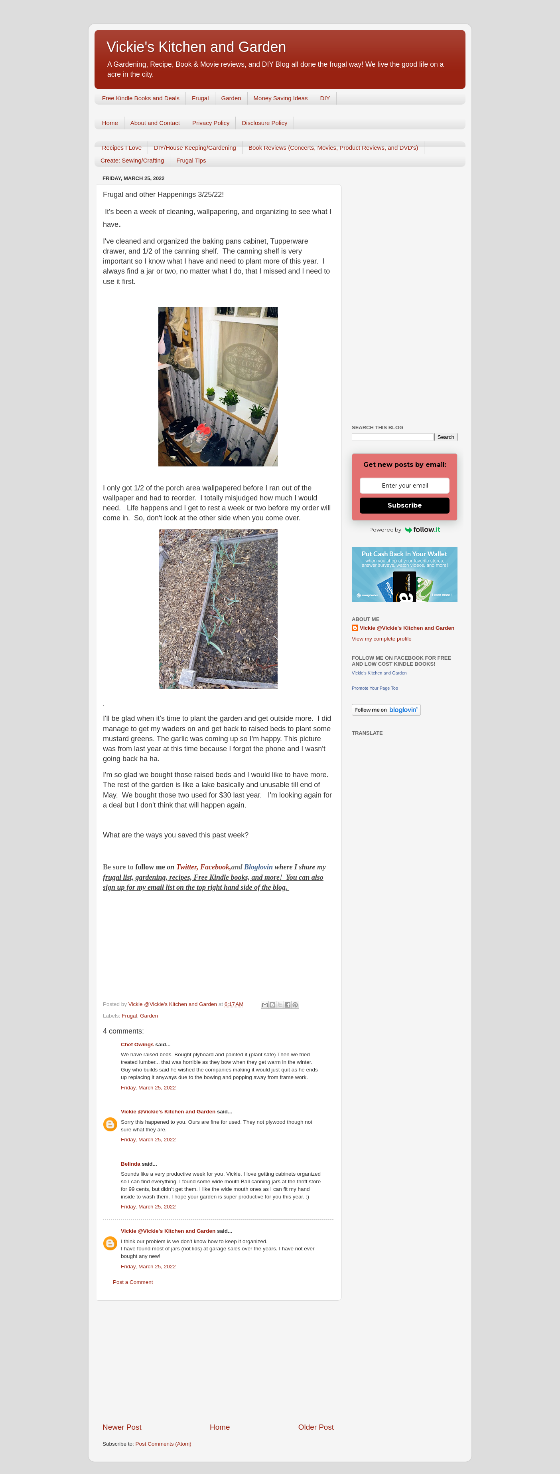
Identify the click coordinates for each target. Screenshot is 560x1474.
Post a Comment (133, 1282)
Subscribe (405, 505)
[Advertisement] (218, 1361)
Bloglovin (259, 867)
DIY (325, 98)
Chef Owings (137, 1044)
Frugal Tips (191, 160)
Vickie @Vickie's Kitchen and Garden (168, 1112)
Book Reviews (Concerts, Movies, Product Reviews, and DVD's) (333, 147)
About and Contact (155, 122)
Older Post (316, 1427)
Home (110, 122)
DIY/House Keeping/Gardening (195, 147)
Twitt (183, 867)
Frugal (200, 98)
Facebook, (215, 867)
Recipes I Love (122, 147)
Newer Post (122, 1427)
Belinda (130, 1164)
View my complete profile (382, 639)
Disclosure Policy (264, 122)
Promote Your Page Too (375, 688)
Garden (231, 98)
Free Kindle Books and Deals (140, 98)
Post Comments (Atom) (163, 1444)
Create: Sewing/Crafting (132, 160)
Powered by (404, 529)
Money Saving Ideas (281, 98)
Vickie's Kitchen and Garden (196, 47)
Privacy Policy (210, 122)
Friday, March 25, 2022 (148, 1088)
